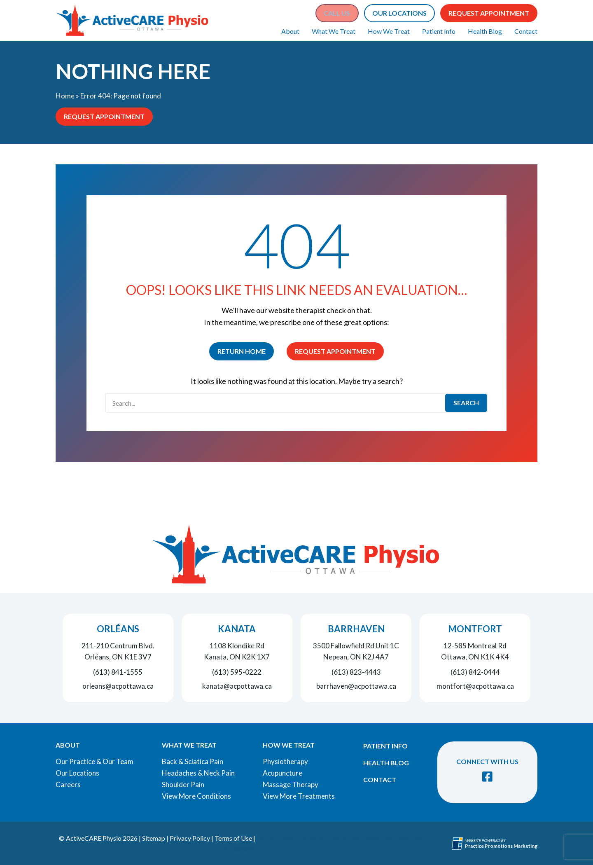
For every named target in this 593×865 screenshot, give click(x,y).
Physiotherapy (285, 761)
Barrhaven (356, 628)
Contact (525, 31)
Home (65, 95)
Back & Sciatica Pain (192, 761)
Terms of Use (233, 838)
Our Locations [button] (399, 13)
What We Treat (333, 31)
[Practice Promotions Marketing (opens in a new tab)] (501, 846)
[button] (336, 13)
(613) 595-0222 (236, 672)
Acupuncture (282, 773)
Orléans (118, 628)
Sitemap (153, 838)
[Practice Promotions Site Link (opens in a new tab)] (458, 843)
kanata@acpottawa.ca (237, 686)
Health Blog (485, 31)
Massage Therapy (290, 784)
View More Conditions (196, 796)
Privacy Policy (190, 838)
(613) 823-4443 (356, 672)
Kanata (237, 628)
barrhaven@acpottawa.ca (356, 686)
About (290, 31)
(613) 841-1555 (117, 672)
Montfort (475, 628)
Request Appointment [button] (488, 13)
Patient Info (438, 31)
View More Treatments (299, 796)
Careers (68, 784)
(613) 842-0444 (475, 672)
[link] (487, 776)
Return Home (241, 351)
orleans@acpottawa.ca (118, 686)
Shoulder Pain (183, 784)
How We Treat (389, 31)
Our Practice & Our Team (94, 761)
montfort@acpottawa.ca (475, 686)
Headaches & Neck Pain (198, 773)
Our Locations (77, 773)
